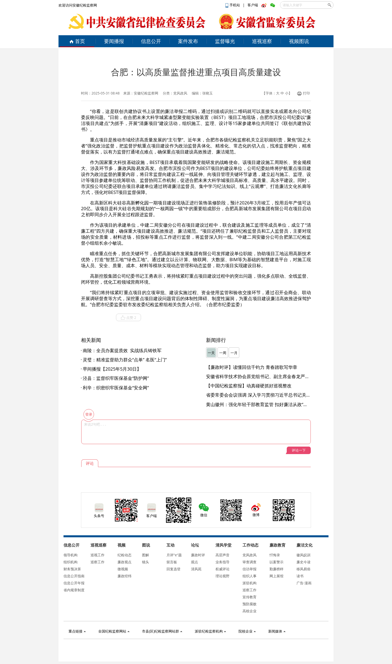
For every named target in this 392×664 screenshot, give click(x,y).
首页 (77, 41)
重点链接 (77, 631)
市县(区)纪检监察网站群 (162, 631)
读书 (300, 576)
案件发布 (188, 41)
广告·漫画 (304, 583)
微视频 (123, 569)
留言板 (171, 562)
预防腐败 (249, 604)
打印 (303, 93)
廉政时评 (198, 555)
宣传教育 (249, 597)
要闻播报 (114, 41)
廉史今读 (303, 562)
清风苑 (196, 569)
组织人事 (249, 576)
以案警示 (277, 562)
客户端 (253, 4)
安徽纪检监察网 (146, 93)
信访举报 (249, 569)
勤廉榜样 (277, 569)
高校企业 (249, 611)
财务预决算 (72, 569)
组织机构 (71, 562)
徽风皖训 (303, 555)
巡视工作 (97, 555)
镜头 (145, 562)
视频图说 (299, 41)
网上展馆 (277, 576)
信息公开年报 (74, 583)
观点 (194, 562)
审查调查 (249, 562)
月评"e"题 (174, 555)
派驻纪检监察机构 (210, 631)
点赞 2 (128, 317)
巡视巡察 (262, 41)
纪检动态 (125, 555)
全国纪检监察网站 (114, 631)
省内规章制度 (74, 590)
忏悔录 (275, 555)
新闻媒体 (277, 631)
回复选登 (173, 569)
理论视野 (223, 576)
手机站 (233, 4)
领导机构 (71, 555)
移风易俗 (303, 569)
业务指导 (223, 562)
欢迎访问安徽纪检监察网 (77, 5)
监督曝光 (225, 41)
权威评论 (223, 569)
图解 (145, 555)
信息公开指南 (74, 576)
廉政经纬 (125, 576)
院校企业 (247, 631)
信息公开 (151, 41)
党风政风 (249, 555)
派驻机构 (249, 583)
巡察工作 (97, 562)
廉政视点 (125, 562)
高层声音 (223, 555)
